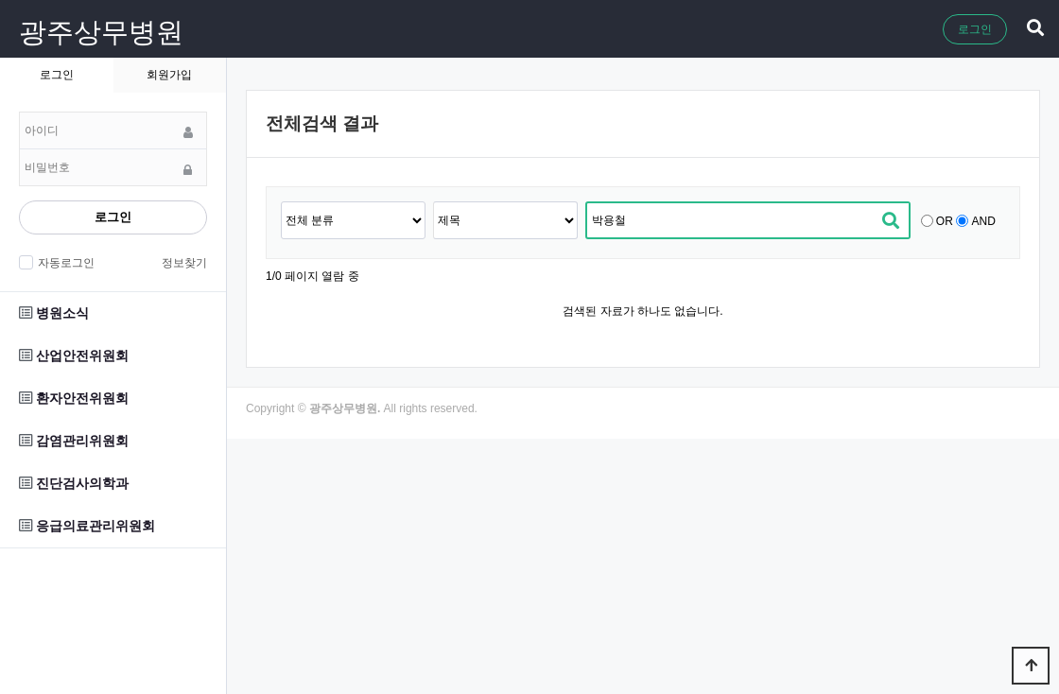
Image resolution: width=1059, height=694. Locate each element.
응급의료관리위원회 (87, 525)
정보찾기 (184, 262)
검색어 (281, 201)
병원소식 (54, 313)
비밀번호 (19, 112)
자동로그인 (64, 262)
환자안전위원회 (74, 398)
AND (984, 221)
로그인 (975, 29)
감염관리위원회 (74, 440)
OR (944, 221)
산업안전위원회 (74, 355)
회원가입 (169, 74)
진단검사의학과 (74, 483)
